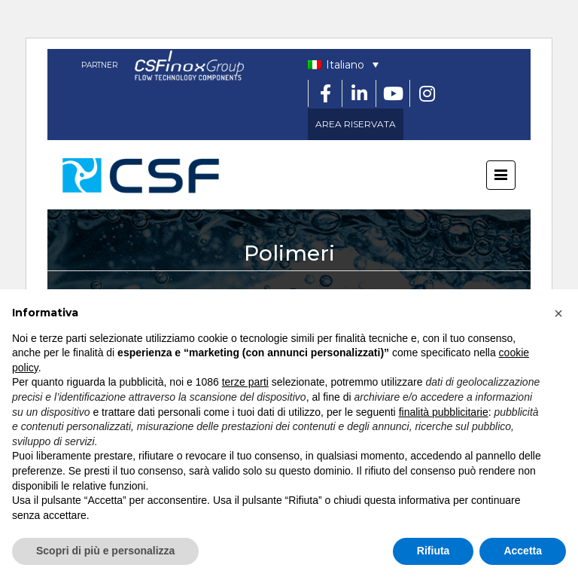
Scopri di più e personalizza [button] (105, 551)
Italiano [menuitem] (345, 65)
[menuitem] (343, 64)
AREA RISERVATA (355, 124)
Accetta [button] (522, 551)
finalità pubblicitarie (443, 412)
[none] (343, 64)
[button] (558, 313)
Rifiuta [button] (433, 551)
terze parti (245, 382)
